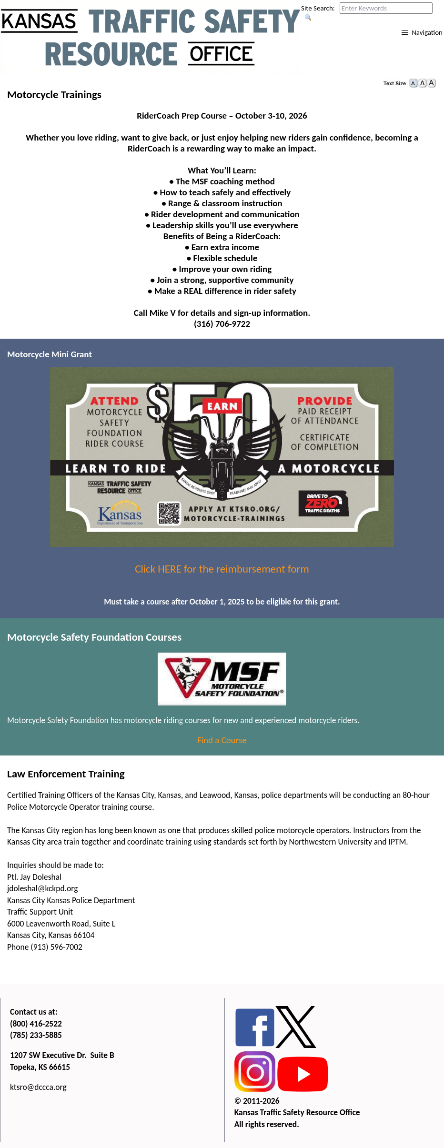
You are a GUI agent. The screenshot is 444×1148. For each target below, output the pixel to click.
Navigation (427, 32)
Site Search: (318, 8)
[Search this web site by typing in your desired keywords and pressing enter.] (386, 8)
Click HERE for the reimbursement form (222, 568)
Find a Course (222, 740)
